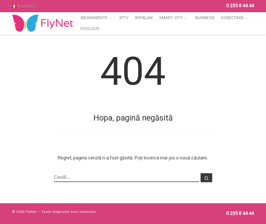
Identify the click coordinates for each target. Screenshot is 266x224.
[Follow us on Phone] (240, 6)
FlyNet (31, 212)
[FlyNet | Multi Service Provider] (42, 22)
